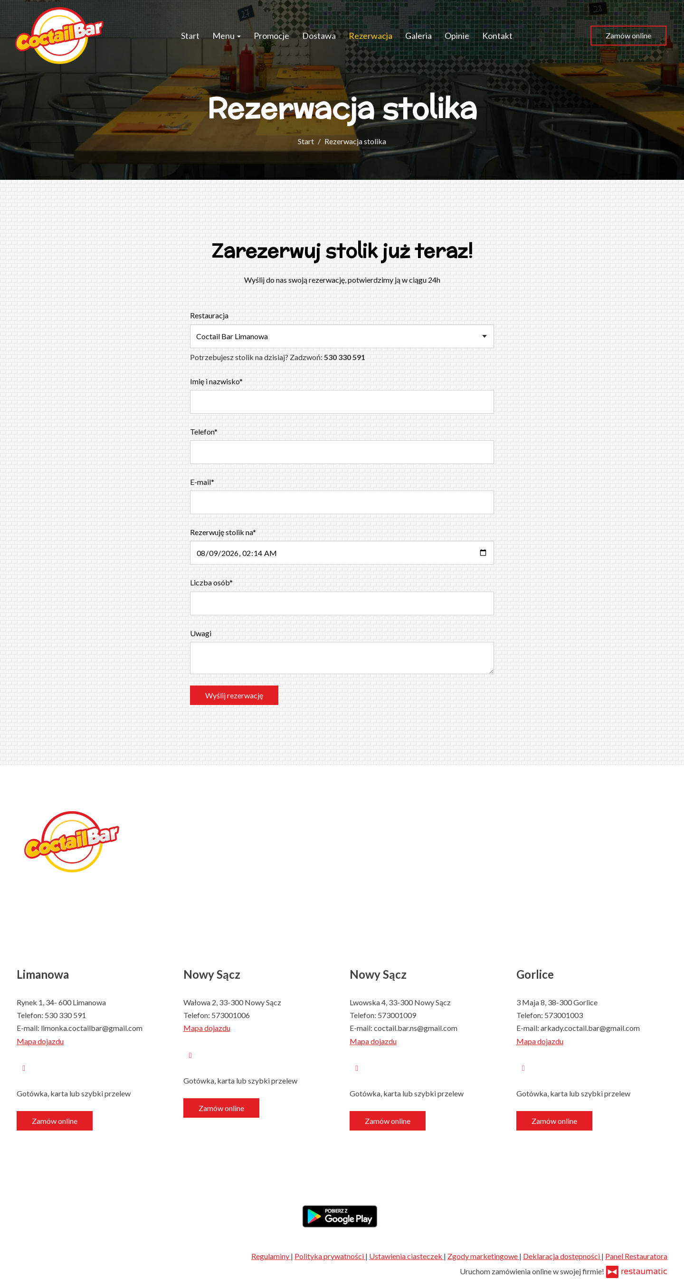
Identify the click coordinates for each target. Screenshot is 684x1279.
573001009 (397, 1014)
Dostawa (319, 35)
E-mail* (202, 481)
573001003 (563, 1014)
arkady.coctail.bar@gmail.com (590, 1027)
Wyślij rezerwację (234, 695)
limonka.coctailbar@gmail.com (91, 1027)
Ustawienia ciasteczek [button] (406, 1255)
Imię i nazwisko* (216, 381)
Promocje (271, 35)
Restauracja (209, 315)
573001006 (230, 1014)
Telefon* (204, 431)
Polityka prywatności (329, 1255)
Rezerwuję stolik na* (223, 532)
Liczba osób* (211, 582)
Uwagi (200, 633)
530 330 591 (65, 1014)
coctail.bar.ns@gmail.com (415, 1027)
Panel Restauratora (636, 1255)
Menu (226, 35)
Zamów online (628, 35)
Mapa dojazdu (40, 1041)
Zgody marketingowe (483, 1255)
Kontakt (497, 35)
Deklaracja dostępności (562, 1255)
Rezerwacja (370, 35)
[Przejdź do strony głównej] (59, 35)
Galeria (418, 35)
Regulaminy (271, 1255)
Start (190, 35)
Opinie (457, 35)
